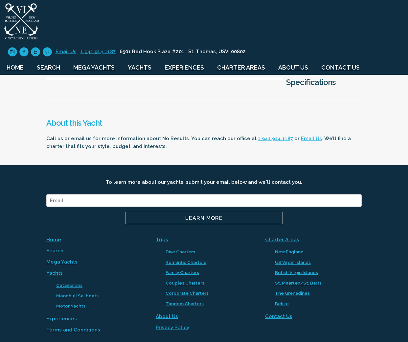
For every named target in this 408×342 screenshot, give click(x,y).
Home (15, 67)
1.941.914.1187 (98, 51)
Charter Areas (241, 67)
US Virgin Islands (293, 262)
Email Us (66, 51)
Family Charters (182, 272)
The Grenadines (292, 293)
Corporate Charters (187, 293)
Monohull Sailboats (77, 295)
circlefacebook (23, 52)
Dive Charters (180, 251)
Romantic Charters (186, 262)
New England (289, 251)
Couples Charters (185, 283)
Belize (282, 303)
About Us (293, 67)
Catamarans (69, 285)
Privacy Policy (172, 328)
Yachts (139, 67)
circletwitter (35, 52)
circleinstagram (12, 52)
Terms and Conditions (73, 330)
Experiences (184, 67)
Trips (162, 240)
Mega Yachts (94, 67)
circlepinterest (47, 52)
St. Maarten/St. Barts (298, 283)
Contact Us (340, 67)
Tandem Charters (185, 303)
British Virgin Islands (296, 272)
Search (48, 67)
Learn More (204, 218)
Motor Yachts (70, 306)
